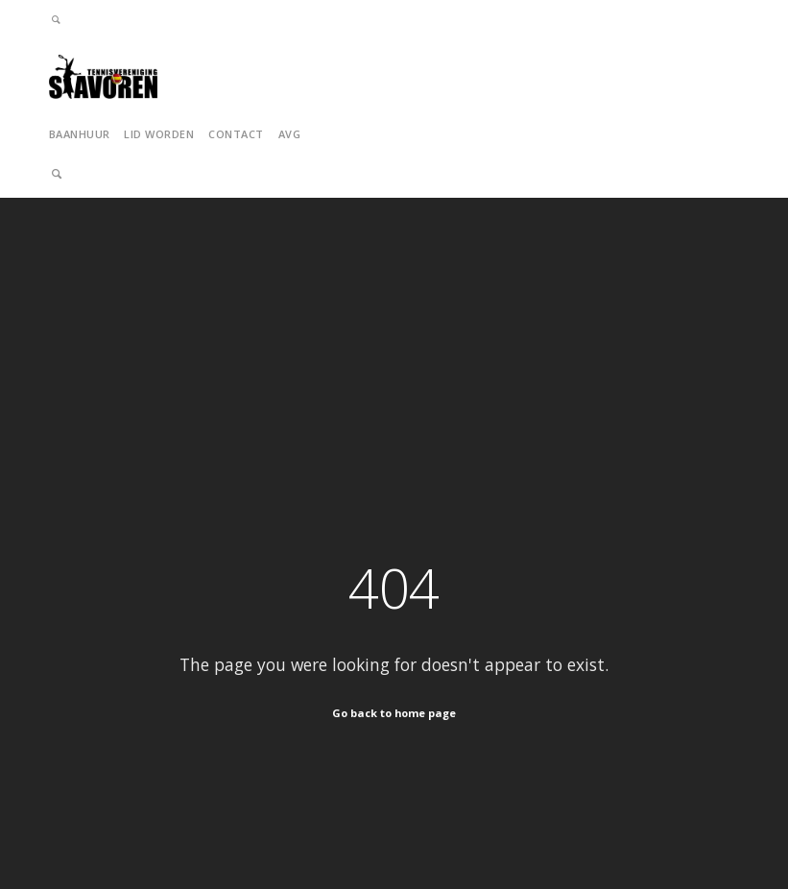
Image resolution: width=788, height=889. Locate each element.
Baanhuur (79, 134)
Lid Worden (159, 134)
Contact (236, 134)
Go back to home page (394, 713)
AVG (289, 134)
